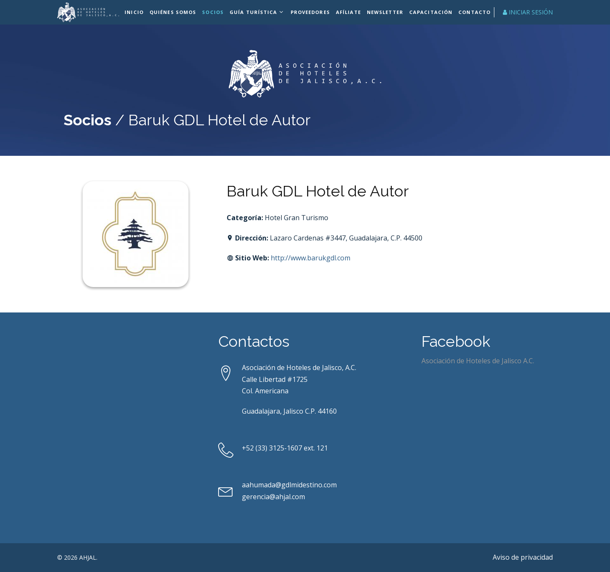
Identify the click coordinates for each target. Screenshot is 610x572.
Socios (214, 12)
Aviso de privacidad (523, 557)
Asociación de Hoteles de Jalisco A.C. (477, 360)
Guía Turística (253, 12)
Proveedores (310, 12)
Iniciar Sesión (528, 12)
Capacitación (430, 12)
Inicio (135, 12)
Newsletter (385, 12)
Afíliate (348, 12)
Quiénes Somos (174, 12)
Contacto (472, 12)
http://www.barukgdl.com (310, 258)
